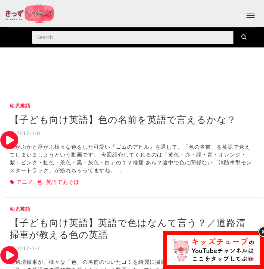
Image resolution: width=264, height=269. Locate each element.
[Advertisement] (133, 73)
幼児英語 (20, 106)
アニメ (24, 182)
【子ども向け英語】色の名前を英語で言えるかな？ (123, 119)
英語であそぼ (62, 182)
